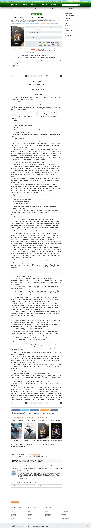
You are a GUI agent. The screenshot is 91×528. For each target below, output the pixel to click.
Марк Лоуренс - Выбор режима (29, 440)
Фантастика (53, 4)
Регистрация (76, 1)
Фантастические (48, 512)
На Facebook (15, 23)
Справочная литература (70, 30)
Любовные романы (45, 4)
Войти (71, 1)
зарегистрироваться (24, 461)
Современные (47, 515)
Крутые (12, 516)
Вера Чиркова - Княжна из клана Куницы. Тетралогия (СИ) (43, 441)
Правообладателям (65, 518)
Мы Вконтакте (56, 23)
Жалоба (33, 49)
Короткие (46, 511)
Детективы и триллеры (34, 4)
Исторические (13, 514)
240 (47, 75)
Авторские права (36, 14)
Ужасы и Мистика (31, 518)
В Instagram (36, 23)
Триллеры (12, 518)
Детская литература (69, 23)
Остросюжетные (48, 514)
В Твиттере (25, 23)
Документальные (69, 18)
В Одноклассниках (47, 23)
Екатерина (19, 470)
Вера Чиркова (38, 29)
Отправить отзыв (15, 502)
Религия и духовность (70, 28)
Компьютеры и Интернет (70, 35)
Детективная (30, 512)
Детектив (12, 511)
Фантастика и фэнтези (70, 11)
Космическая (30, 514)
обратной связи (45, 526)
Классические (13, 515)
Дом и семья (68, 25)
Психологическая (31, 516)
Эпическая (30, 521)
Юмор (67, 33)
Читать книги (25, 4)
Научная (29, 515)
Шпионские (13, 519)
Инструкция (54, 52)
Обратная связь (64, 521)
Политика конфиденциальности (68, 519)
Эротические (47, 516)
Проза (67, 20)
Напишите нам (38, 50)
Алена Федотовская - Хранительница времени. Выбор (16, 441)
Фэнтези (29, 519)
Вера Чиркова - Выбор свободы (56, 440)
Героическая (30, 511)
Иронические (13, 512)
